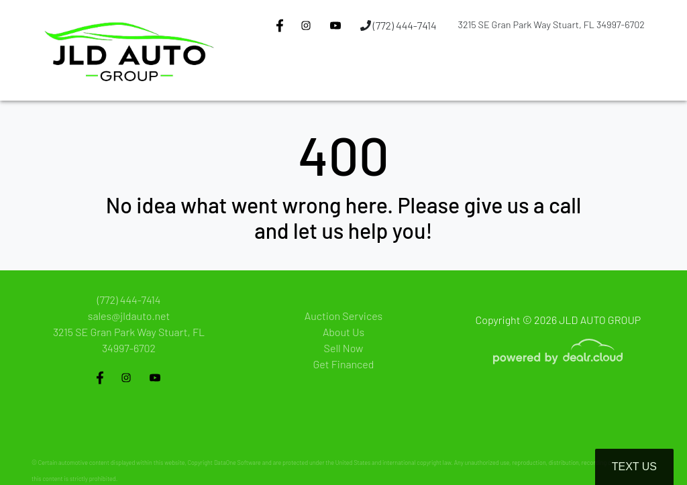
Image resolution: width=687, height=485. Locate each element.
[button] (290, 76)
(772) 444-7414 (398, 25)
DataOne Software (237, 462)
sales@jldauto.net (129, 315)
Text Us (634, 466)
